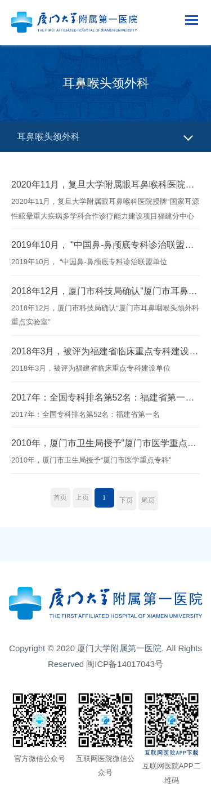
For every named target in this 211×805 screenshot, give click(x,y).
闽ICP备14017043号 (124, 664)
